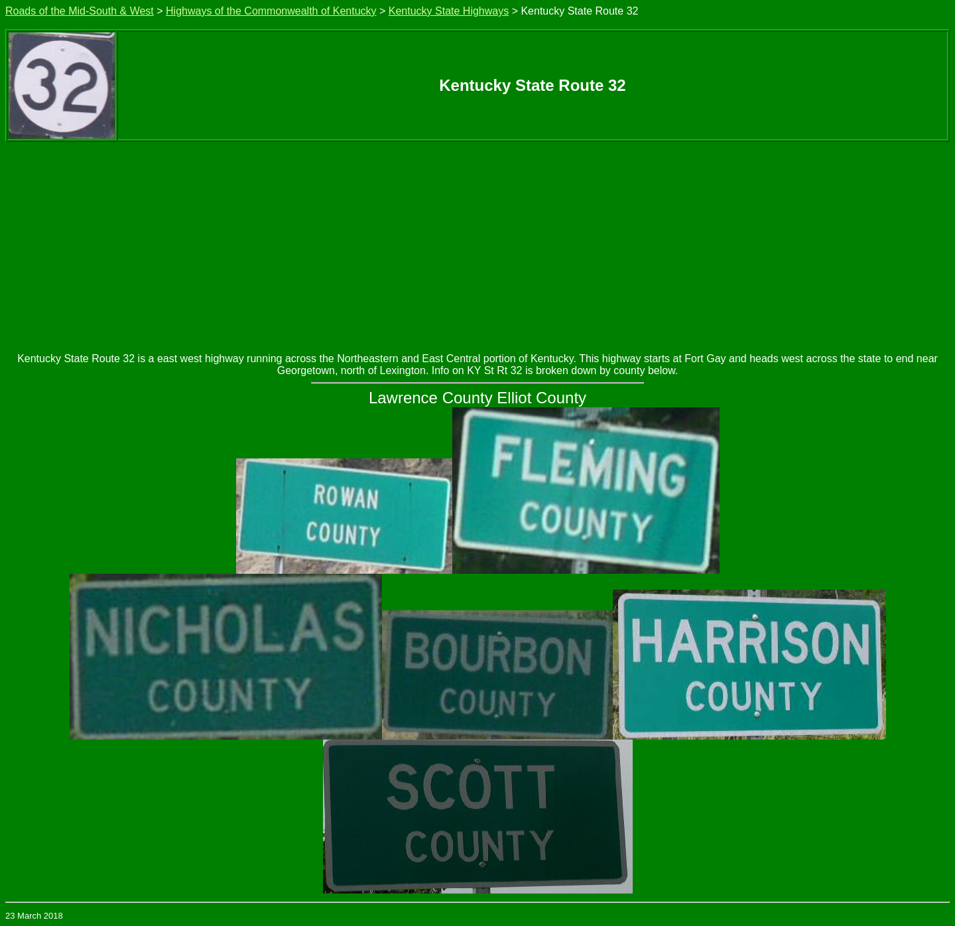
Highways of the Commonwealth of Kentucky (271, 11)
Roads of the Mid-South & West (79, 11)
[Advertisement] (477, 241)
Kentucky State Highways (449, 11)
